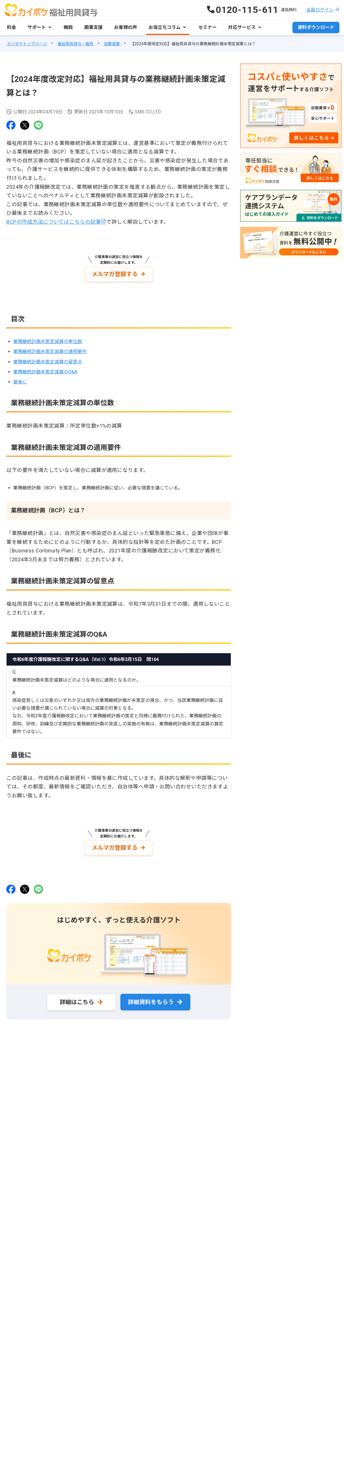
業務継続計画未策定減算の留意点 (47, 362)
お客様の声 (125, 27)
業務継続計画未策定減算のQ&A (45, 372)
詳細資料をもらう (151, 1002)
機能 (68, 27)
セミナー (207, 27)
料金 (11, 27)
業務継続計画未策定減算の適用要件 (50, 351)
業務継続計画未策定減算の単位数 (47, 341)
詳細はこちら (77, 1002)
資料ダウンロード (316, 27)
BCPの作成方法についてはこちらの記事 (53, 222)
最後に (20, 382)
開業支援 (93, 27)
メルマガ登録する (115, 274)
